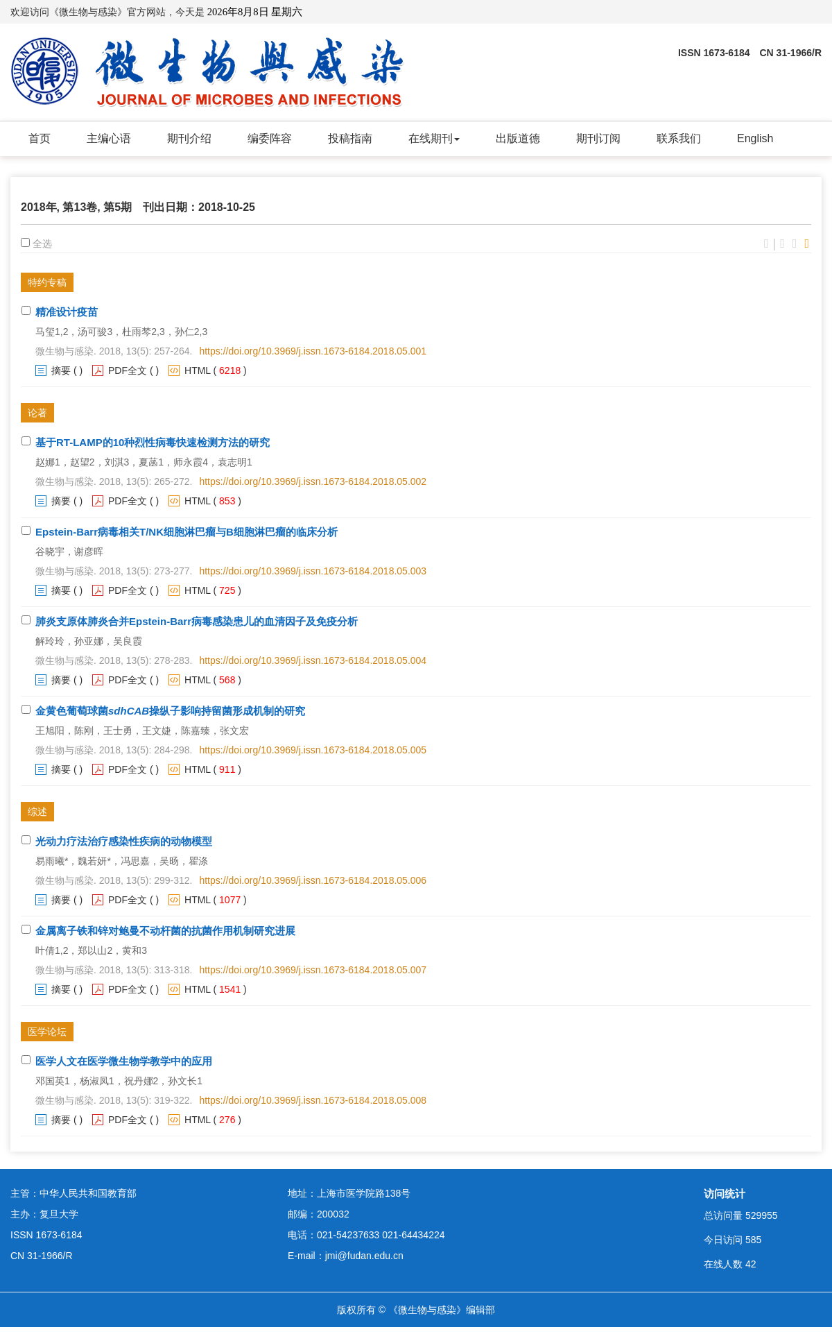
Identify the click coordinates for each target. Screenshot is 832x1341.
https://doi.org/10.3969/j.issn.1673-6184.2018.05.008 (312, 1100)
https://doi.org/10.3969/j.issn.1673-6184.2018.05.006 (312, 880)
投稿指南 (350, 138)
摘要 (61, 370)
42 (750, 1264)
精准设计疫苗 (66, 312)
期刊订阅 (598, 138)
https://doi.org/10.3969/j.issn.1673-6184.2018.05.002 (312, 481)
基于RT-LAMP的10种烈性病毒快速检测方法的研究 (152, 442)
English (755, 138)
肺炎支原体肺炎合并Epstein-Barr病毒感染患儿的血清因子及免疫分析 (196, 621)
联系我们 (679, 138)
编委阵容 (270, 138)
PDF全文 (127, 370)
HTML (197, 370)
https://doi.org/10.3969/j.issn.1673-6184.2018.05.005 (312, 749)
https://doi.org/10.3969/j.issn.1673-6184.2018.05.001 (312, 351)
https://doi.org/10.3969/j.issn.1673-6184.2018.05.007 (312, 969)
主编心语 (109, 138)
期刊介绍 (189, 138)
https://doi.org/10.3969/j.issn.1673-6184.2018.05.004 (312, 660)
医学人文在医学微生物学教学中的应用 (123, 1061)
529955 (761, 1215)
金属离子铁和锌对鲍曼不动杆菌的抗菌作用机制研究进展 (165, 931)
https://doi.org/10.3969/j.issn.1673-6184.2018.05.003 (312, 570)
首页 (39, 138)
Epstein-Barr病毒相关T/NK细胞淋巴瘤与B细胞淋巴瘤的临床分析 (186, 532)
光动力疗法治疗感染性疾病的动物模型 (123, 841)
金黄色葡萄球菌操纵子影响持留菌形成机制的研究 (170, 711)
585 (753, 1239)
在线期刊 (434, 138)
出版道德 (518, 138)
